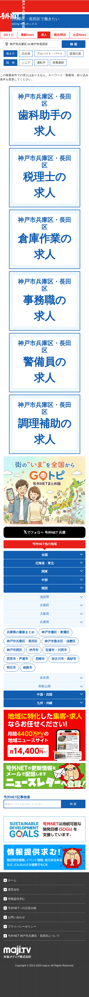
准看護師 (58, 62)
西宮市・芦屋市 (17, 658)
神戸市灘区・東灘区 (55, 632)
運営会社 (13, 889)
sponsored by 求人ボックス (19, 24)
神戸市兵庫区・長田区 (22, 641)
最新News (27, 35)
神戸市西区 (14, 650)
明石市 (11, 667)
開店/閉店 (60, 35)
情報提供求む (16, 898)
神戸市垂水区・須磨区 (60, 641)
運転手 (41, 62)
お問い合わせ (16, 917)
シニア (26, 62)
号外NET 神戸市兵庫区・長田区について (34, 935)
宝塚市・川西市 (56, 650)
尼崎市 (40, 658)
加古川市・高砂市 (64, 658)
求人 (44, 35)
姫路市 (27, 667)
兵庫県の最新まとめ (20, 632)
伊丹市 (33, 650)
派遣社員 (75, 53)
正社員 (26, 53)
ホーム (12, 880)
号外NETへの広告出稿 (22, 908)
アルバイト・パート (50, 53)
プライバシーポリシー (22, 926)
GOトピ (9, 35)
